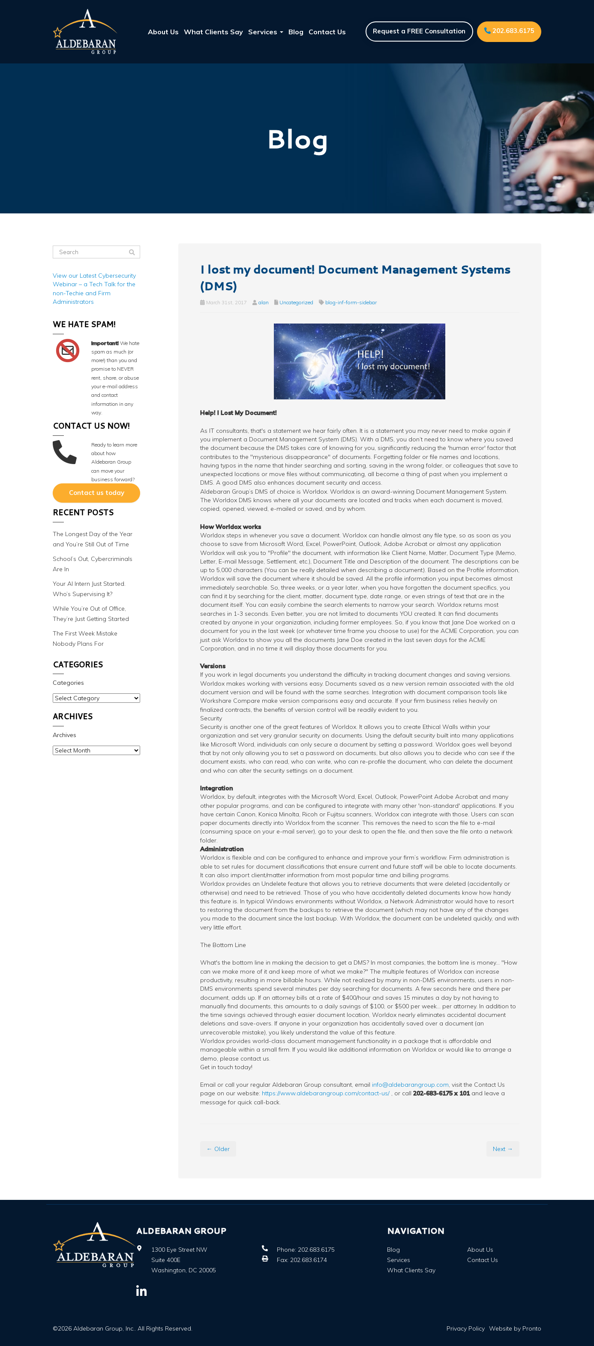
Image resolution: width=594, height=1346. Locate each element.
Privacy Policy (466, 1328)
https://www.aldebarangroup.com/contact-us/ (325, 1093)
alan (263, 302)
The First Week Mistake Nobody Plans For (85, 638)
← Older (218, 1149)
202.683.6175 (509, 31)
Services (265, 31)
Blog (295, 31)
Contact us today (96, 493)
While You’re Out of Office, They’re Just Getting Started (91, 613)
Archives (64, 734)
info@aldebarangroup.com (410, 1084)
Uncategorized (296, 302)
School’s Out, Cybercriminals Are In (92, 564)
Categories (68, 682)
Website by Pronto (515, 1328)
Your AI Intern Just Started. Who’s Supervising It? (89, 588)
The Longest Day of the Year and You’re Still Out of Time (92, 539)
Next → (503, 1149)
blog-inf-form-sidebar (351, 302)
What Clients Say (213, 31)
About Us (163, 31)
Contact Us (327, 31)
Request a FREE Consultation (418, 31)
